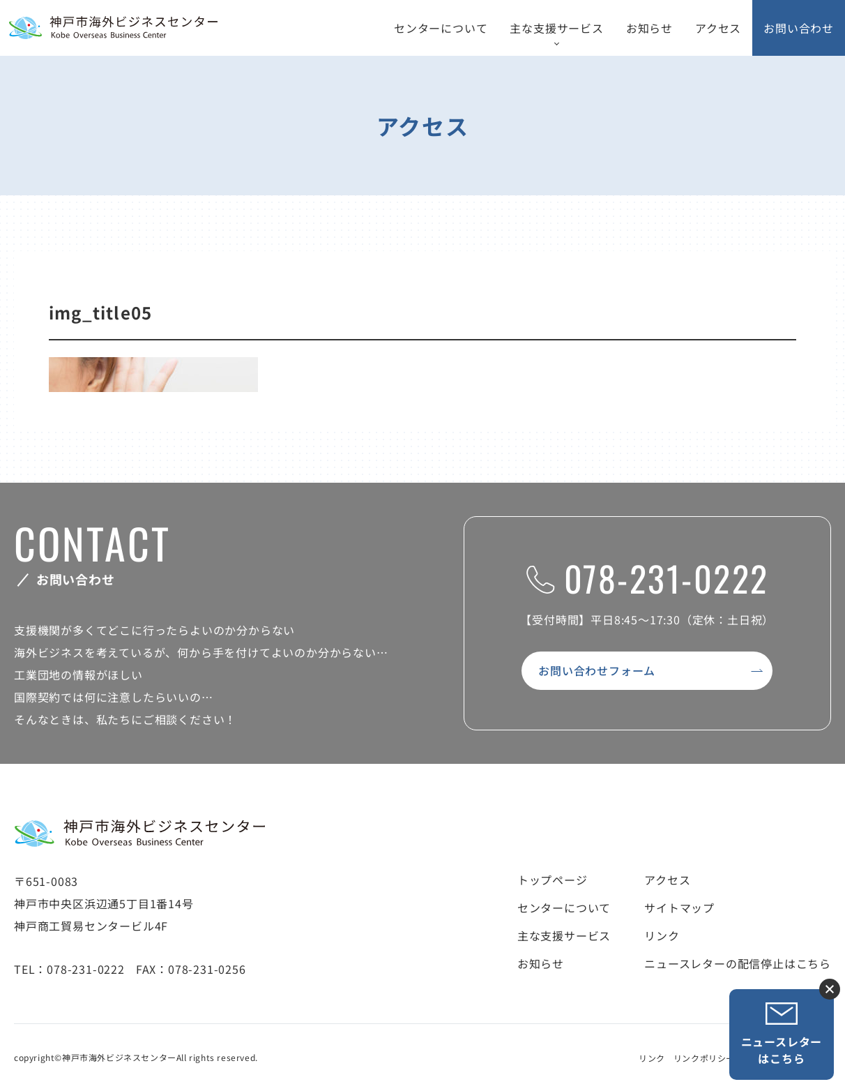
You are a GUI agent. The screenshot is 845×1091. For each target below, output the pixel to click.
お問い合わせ (798, 28)
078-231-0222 (647, 578)
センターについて (440, 28)
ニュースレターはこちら (782, 1034)
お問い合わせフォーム (596, 670)
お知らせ (649, 28)
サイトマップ (679, 907)
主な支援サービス (556, 28)
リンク (661, 935)
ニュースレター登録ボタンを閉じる (829, 989)
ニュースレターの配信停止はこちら (737, 963)
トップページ (552, 879)
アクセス (718, 28)
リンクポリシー (704, 1058)
